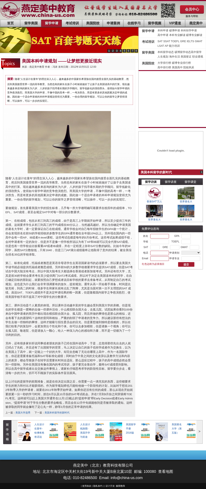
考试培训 (72, 23)
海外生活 (175, 56)
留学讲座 (170, 181)
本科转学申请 (189, 30)
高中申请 (163, 35)
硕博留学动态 (183, 52)
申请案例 (113, 23)
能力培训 (174, 45)
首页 (10, 23)
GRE (183, 41)
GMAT (198, 41)
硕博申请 (174, 30)
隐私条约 (97, 486)
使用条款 (86, 486)
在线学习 (134, 23)
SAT (160, 41)
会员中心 (192, 9)
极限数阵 (120, 486)
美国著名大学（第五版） (177, 428)
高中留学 (196, 52)
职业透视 (197, 56)
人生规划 (163, 56)
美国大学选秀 (22, 412)
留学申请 (51, 23)
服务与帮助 (192, 16)
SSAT (167, 41)
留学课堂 (190, 181)
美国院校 (92, 23)
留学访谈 (151, 181)
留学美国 (31, 23)
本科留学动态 (166, 52)
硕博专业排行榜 (181, 62)
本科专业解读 (177, 35)
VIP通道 (175, 23)
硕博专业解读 (194, 35)
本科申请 (163, 30)
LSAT (161, 45)
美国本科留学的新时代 (57, 412)
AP (166, 45)
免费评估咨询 (150, 228)
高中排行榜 (165, 67)
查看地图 (165, 471)
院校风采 (188, 67)
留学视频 (154, 23)
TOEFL (175, 41)
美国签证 (186, 56)
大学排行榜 (164, 62)
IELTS (191, 41)
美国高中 (178, 67)
